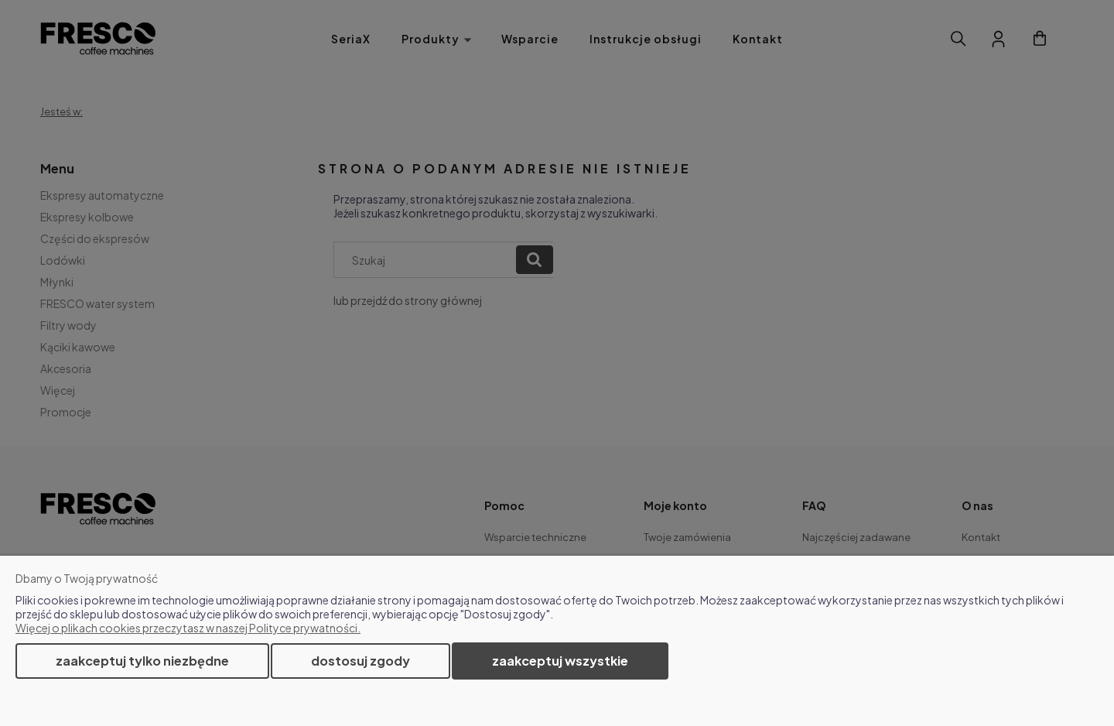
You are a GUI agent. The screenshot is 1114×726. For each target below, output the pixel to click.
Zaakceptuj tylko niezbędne (142, 660)
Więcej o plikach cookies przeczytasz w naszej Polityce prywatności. (188, 628)
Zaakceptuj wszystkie (560, 660)
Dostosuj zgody (360, 660)
